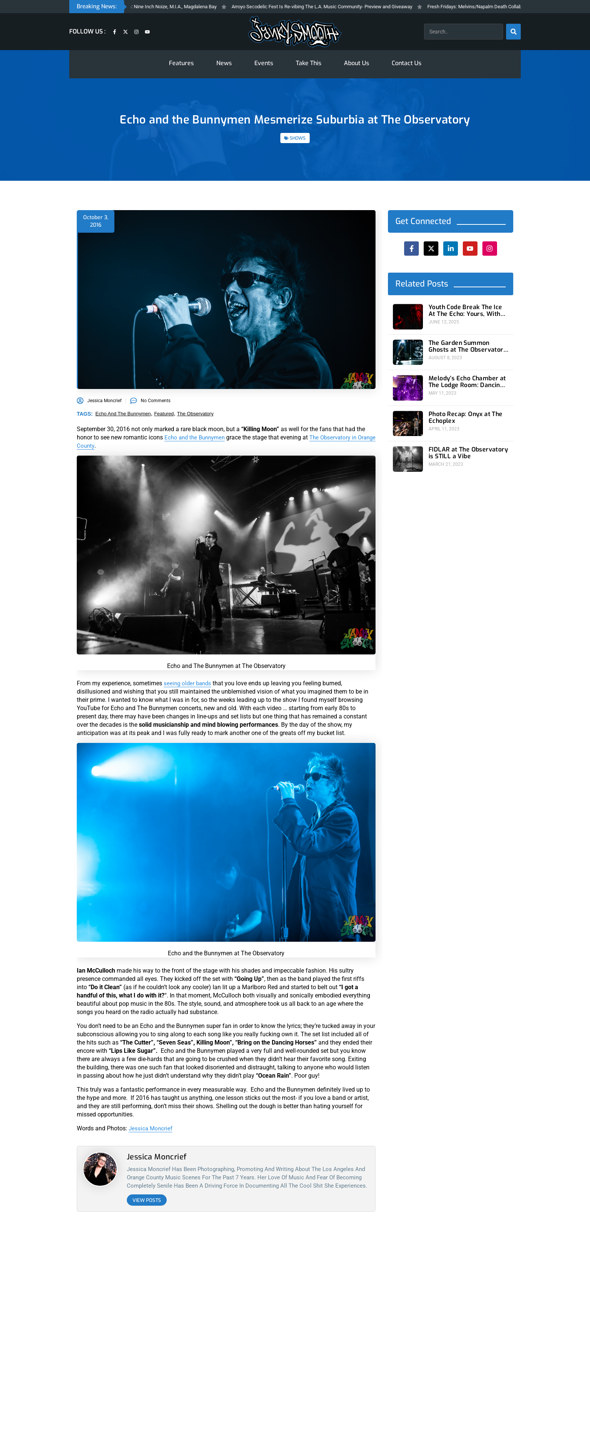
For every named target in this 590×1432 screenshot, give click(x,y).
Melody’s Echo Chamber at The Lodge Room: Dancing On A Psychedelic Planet (466, 377)
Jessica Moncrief (151, 1128)
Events (263, 63)
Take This (308, 63)
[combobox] (463, 32)
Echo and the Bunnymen (196, 437)
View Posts (146, 1200)
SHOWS (298, 138)
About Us (356, 63)
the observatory (195, 413)
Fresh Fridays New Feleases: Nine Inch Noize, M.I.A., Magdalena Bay (167, 6)
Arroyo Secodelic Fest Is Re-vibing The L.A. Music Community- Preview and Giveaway (345, 6)
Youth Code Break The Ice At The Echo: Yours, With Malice (466, 310)
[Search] (513, 32)
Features (181, 63)
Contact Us (406, 63)
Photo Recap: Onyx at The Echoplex (462, 411)
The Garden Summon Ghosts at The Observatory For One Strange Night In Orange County (465, 344)
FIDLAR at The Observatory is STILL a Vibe (467, 444)
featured (164, 413)
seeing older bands (189, 683)
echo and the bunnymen (123, 413)
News (224, 63)
